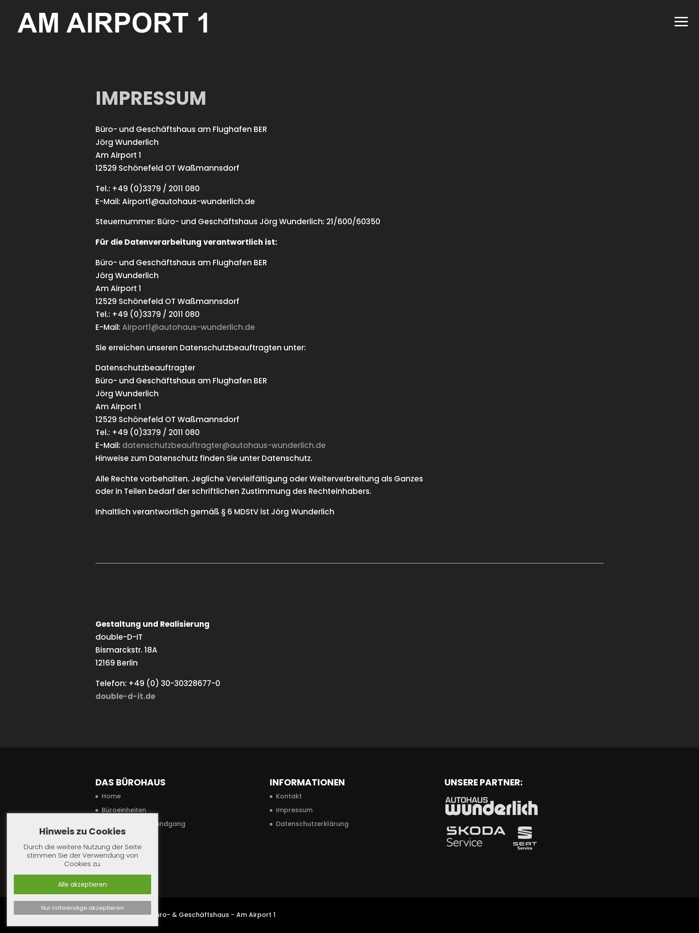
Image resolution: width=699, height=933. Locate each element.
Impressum (294, 810)
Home (111, 796)
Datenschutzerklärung (312, 823)
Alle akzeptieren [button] (82, 884)
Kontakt (289, 796)
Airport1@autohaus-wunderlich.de (188, 327)
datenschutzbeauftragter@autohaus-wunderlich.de (224, 445)
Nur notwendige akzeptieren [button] (82, 908)
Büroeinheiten (124, 810)
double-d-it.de (125, 696)
